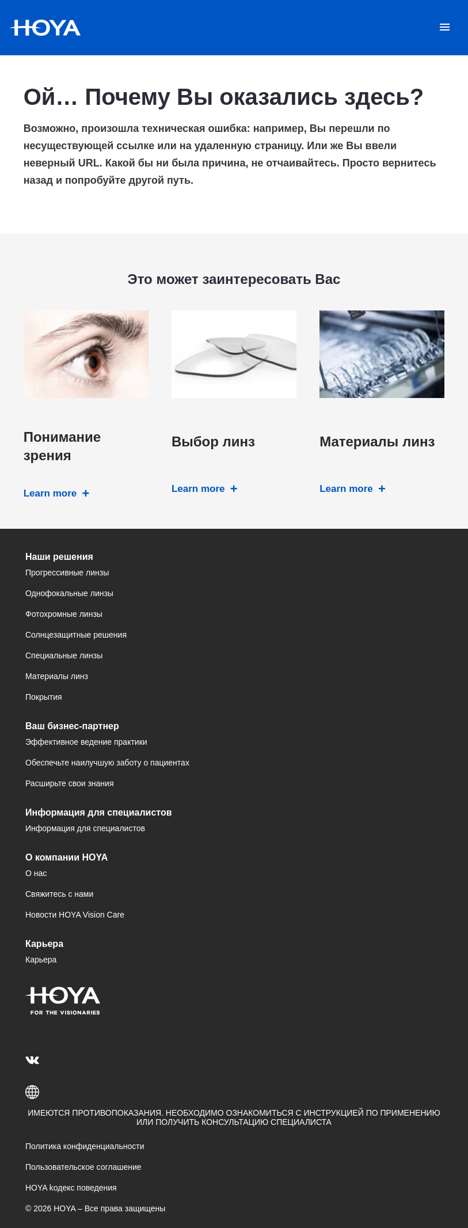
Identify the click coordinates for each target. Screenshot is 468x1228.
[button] (234, 1092)
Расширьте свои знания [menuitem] (69, 783)
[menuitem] (34, 1060)
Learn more (50, 493)
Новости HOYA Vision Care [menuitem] (74, 914)
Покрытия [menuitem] (43, 697)
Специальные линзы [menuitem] (63, 655)
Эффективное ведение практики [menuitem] (86, 741)
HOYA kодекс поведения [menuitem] (71, 1187)
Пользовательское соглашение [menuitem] (83, 1167)
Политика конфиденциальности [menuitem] (84, 1146)
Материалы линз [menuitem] (56, 676)
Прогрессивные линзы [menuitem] (67, 572)
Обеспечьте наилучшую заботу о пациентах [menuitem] (107, 762)
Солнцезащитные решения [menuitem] (76, 634)
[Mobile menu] (445, 27)
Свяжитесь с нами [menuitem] (59, 894)
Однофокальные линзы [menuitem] (69, 593)
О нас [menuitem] (36, 873)
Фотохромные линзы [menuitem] (63, 614)
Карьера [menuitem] (40, 959)
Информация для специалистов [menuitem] (85, 828)
